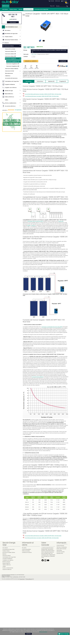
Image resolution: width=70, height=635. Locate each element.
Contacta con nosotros (27, 552)
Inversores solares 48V (10, 56)
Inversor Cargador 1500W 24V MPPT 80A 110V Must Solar (45, 15)
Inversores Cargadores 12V (12, 61)
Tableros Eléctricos (8, 97)
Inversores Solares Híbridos (11, 68)
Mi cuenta (64, 1)
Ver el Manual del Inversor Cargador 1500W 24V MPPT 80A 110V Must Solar (42, 96)
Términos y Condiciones (62, 547)
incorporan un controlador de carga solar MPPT (52, 326)
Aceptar (28, 633)
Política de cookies (26, 550)
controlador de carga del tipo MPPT (35, 221)
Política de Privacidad (61, 548)
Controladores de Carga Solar (41, 9)
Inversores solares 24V (10, 53)
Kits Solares (5, 9)
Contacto (51, 1)
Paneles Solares (13, 9)
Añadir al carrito (31, 61)
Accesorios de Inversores (11, 78)
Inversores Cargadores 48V (12, 66)
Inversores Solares (28, 9)
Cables (5, 100)
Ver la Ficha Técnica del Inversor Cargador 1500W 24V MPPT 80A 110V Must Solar (43, 94)
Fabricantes (59, 550)
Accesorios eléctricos (8, 106)
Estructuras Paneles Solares (10, 40)
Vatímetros (7, 75)
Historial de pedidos (26, 549)
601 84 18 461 (13, 16)
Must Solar (34, 54)
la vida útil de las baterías (37, 376)
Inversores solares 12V (10, 51)
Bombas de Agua (7, 91)
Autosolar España (60, 551)
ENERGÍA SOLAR (5, 5)
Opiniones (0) (51, 81)
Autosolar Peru (60, 553)
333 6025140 (13, 19)
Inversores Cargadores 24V (12, 63)
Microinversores (9, 73)
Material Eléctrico (7, 94)
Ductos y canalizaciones (9, 103)
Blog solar (52, 5)
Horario (58, 1)
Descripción (28, 81)
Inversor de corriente (10, 49)
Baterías (20, 9)
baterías (33, 225)
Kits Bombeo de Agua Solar (10, 33)
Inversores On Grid (9, 71)
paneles (29, 225)
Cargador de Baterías (8, 84)
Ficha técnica (40, 81)
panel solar (61, 221)
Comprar (63, 61)
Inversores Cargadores (10, 58)
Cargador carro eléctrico (9, 87)
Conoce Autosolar (60, 545)
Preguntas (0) (62, 81)
